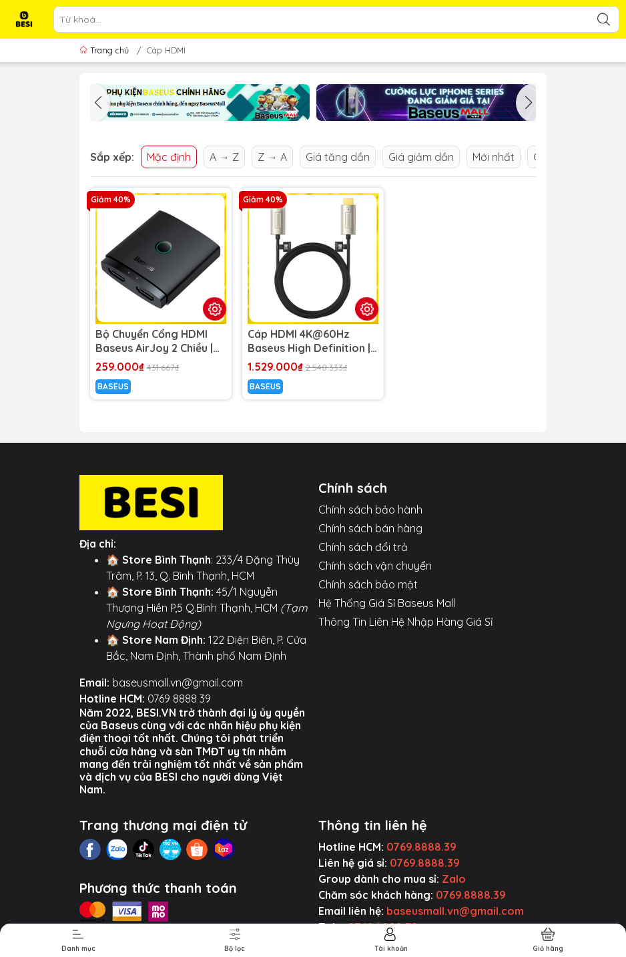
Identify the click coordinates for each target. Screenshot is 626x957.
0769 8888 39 (179, 698)
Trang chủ (105, 50)
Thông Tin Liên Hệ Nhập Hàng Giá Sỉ (405, 621)
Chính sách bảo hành (370, 509)
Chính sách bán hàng (370, 528)
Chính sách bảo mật (368, 584)
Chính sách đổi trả (363, 547)
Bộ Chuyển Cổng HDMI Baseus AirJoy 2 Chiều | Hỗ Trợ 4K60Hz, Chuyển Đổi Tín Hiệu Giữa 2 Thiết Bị (156, 341)
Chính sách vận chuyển (375, 565)
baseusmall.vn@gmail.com (177, 682)
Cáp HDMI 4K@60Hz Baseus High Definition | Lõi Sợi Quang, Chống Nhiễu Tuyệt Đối (309, 341)
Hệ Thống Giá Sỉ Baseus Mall (386, 603)
